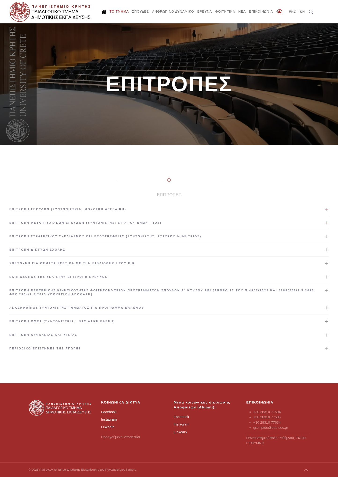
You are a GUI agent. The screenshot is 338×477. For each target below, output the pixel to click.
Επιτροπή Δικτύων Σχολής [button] (37, 249)
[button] (311, 11)
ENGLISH (297, 12)
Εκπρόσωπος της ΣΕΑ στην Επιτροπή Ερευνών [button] (58, 277)
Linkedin (180, 432)
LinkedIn (107, 427)
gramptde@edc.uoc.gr (270, 427)
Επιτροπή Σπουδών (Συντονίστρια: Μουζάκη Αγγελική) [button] (67, 209)
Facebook (109, 412)
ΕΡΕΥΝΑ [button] (204, 11)
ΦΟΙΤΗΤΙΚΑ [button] (225, 11)
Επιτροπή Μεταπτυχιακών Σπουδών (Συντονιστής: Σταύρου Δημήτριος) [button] (85, 222)
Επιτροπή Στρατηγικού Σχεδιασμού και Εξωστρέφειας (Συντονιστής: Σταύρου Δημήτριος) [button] (105, 236)
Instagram (109, 419)
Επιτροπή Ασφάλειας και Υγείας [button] (43, 335)
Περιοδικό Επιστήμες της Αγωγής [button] (45, 348)
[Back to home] (50, 11)
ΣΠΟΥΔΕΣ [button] (140, 11)
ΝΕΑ (242, 11)
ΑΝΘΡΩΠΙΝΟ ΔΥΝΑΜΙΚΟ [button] (173, 11)
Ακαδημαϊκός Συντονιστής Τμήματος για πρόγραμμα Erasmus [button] (76, 307)
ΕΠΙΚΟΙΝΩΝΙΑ (261, 11)
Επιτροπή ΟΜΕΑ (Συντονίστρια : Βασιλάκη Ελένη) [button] (62, 321)
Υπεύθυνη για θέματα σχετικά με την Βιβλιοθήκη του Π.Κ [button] (72, 263)
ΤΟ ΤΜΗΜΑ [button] (119, 11)
